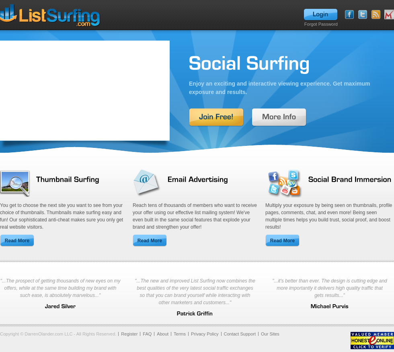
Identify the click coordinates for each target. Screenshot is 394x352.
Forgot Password (321, 24)
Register (129, 334)
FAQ (147, 334)
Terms (180, 334)
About (162, 334)
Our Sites (270, 334)
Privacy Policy (204, 334)
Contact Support (240, 334)
